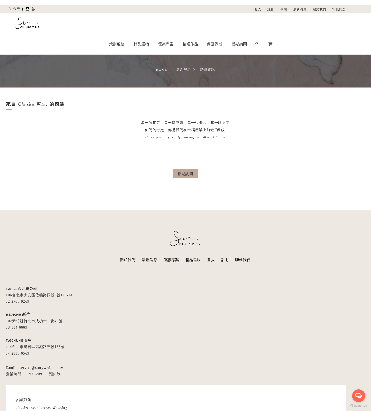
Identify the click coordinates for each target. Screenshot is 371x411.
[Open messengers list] (358, 395)
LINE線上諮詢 (247, 334)
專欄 (283, 9)
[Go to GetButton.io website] (358, 405)
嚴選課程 (289, 23)
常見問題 (339, 9)
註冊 (270, 9)
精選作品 (264, 23)
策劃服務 (191, 23)
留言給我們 (211, 334)
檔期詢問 (313, 23)
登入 (258, 9)
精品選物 (215, 23)
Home (161, 70)
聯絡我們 (243, 260)
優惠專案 (240, 23)
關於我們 (319, 9)
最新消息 (300, 9)
